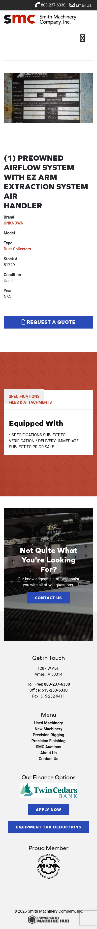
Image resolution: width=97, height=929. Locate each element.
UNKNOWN (14, 223)
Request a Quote (48, 322)
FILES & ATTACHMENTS (30, 402)
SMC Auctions (48, 746)
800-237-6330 (49, 4)
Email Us (80, 5)
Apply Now (48, 809)
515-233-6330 (54, 690)
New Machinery (48, 729)
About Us (48, 752)
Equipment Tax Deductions (48, 827)
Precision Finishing (48, 741)
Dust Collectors (17, 249)
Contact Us (48, 597)
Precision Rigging (48, 735)
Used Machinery (48, 723)
